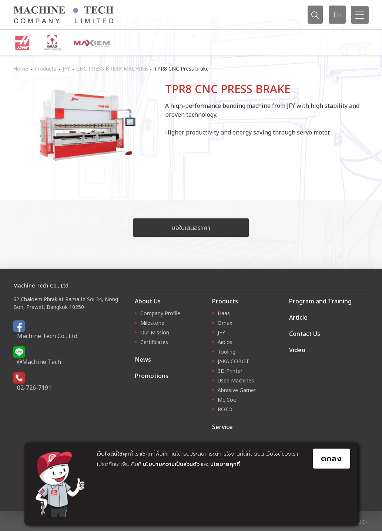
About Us (148, 301)
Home (20, 68)
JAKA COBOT (233, 361)
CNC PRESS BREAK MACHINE (112, 68)
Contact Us (304, 334)
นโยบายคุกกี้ (225, 463)
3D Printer (230, 370)
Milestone (152, 322)
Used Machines (236, 380)
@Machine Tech (39, 362)
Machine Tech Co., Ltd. (47, 336)
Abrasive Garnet (237, 390)
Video (297, 350)
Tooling (226, 351)
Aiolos (225, 342)
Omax (225, 322)
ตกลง (331, 458)
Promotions (151, 376)
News (143, 359)
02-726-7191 (34, 388)
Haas (224, 313)
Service (222, 427)
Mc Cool (228, 399)
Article (298, 317)
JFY (66, 68)
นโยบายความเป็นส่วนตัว (171, 463)
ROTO (225, 409)
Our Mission (154, 332)
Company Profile (160, 313)
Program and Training (320, 301)
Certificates (154, 342)
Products (45, 68)
